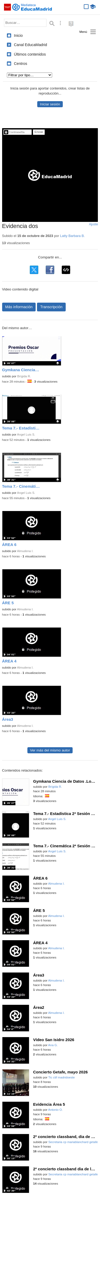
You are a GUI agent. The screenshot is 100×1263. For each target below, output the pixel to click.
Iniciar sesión (50, 104)
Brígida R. (24, 376)
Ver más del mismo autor (50, 750)
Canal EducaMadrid (30, 45)
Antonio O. (55, 1109)
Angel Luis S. (26, 434)
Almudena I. (25, 551)
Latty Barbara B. (72, 236)
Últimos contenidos (30, 54)
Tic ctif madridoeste (61, 1077)
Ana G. (53, 1045)
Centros (20, 63)
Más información (19, 307)
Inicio (18, 35)
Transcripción (51, 307)
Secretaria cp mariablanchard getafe (73, 1142)
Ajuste (93, 224)
